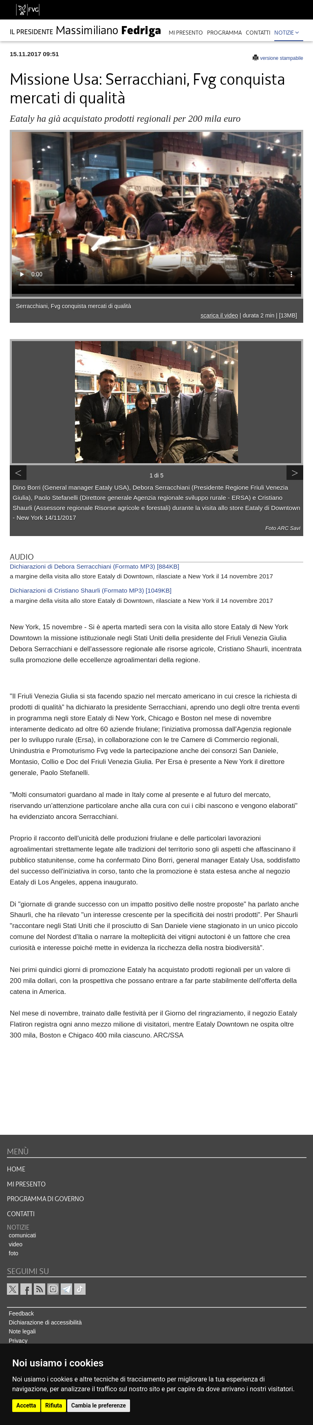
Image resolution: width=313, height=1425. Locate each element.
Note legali (22, 1331)
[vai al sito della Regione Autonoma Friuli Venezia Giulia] (28, 10)
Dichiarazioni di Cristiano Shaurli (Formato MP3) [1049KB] (91, 590)
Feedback (21, 1313)
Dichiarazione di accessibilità (45, 1322)
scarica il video (219, 315)
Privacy (18, 1340)
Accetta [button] (26, 1405)
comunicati (22, 1235)
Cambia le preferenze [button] (98, 1405)
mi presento (186, 32)
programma (224, 32)
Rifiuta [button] (53, 1405)
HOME (16, 1169)
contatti (258, 32)
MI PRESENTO (26, 1184)
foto (13, 1253)
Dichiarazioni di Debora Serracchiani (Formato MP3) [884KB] (94, 566)
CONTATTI (21, 1214)
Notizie (286, 32)
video (15, 1244)
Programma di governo (45, 1199)
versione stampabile (281, 58)
